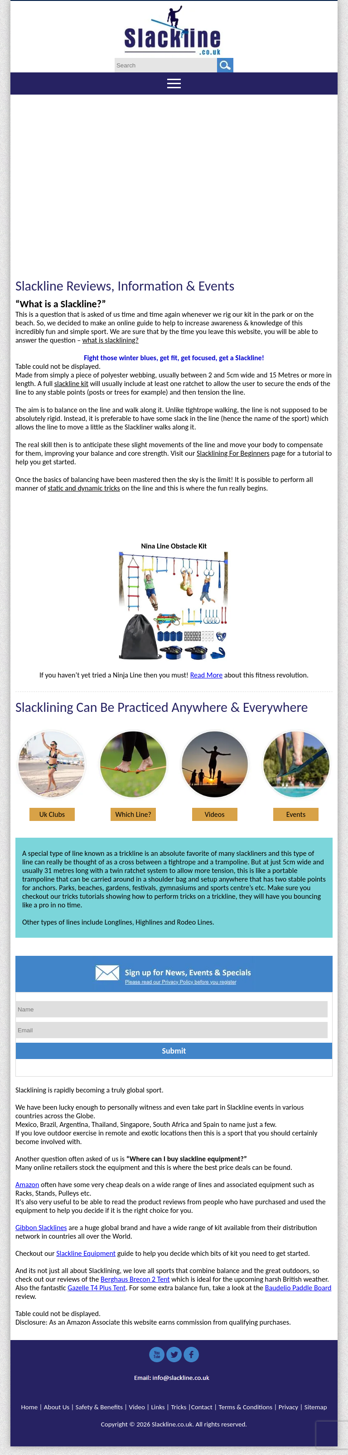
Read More (206, 675)
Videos (215, 814)
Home (29, 1407)
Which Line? (133, 814)
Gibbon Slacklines (41, 1227)
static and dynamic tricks (84, 488)
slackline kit (71, 383)
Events (295, 814)
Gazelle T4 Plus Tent (97, 1287)
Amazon (27, 1184)
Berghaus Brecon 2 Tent (135, 1279)
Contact (202, 1407)
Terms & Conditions (245, 1407)
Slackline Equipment (86, 1253)
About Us (56, 1407)
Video (137, 1407)
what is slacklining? (110, 340)
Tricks (178, 1407)
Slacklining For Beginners (233, 453)
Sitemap (315, 1407)
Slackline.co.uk (172, 1424)
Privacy (288, 1407)
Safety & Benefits (99, 1407)
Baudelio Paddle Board (298, 1287)
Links (158, 1407)
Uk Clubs (52, 814)
